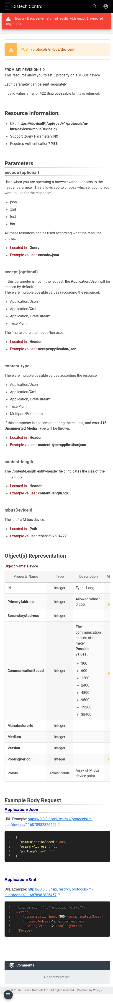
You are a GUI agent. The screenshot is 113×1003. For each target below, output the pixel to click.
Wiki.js (97, 990)
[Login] (105, 6)
